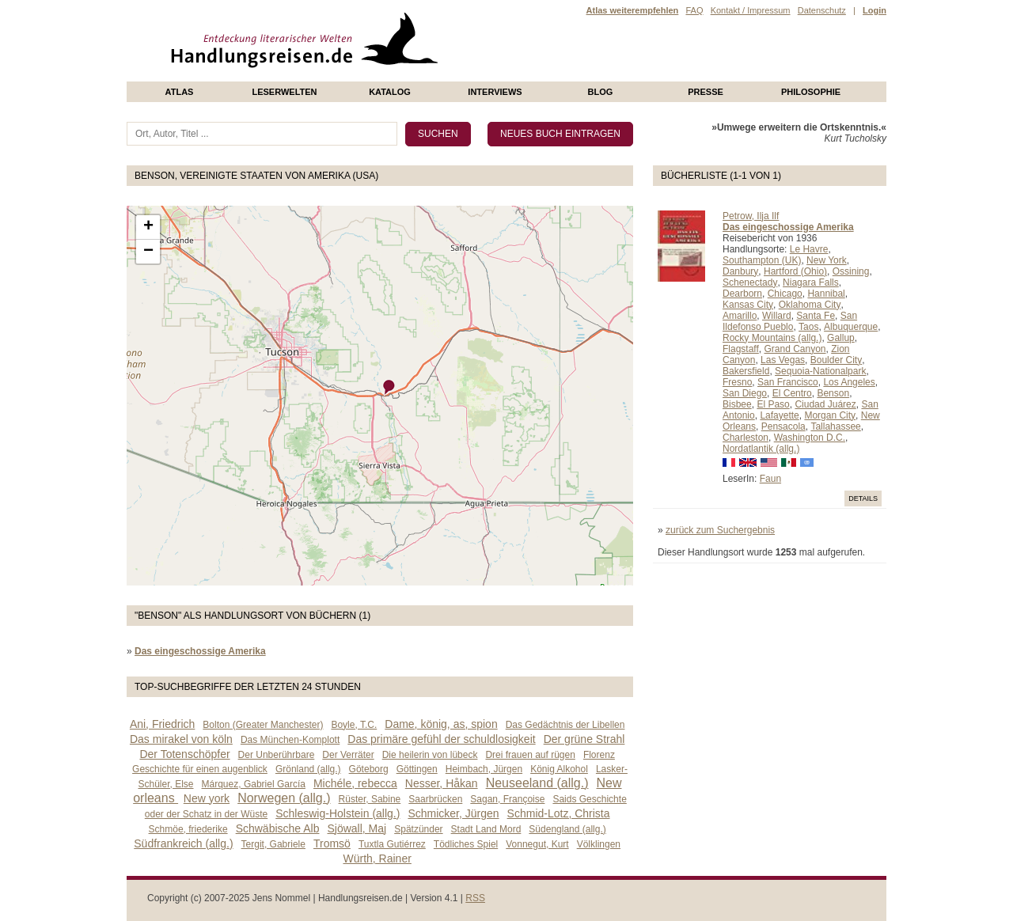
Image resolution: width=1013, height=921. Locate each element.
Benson (833, 393)
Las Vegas (783, 360)
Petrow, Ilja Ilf (751, 216)
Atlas (179, 92)
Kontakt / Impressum (751, 10)
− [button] (148, 251)
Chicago (785, 293)
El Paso (773, 404)
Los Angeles (849, 382)
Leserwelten (284, 92)
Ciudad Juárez (825, 404)
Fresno (737, 382)
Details (863, 498)
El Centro (792, 393)
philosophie (810, 92)
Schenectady (750, 282)
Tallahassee (835, 426)
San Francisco (787, 382)
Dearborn (742, 293)
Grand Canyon (794, 348)
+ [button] (148, 227)
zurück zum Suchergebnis (720, 530)
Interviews (495, 92)
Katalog (390, 92)
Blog (600, 92)
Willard (776, 315)
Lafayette (779, 415)
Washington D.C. (809, 437)
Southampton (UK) (762, 260)
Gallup (841, 337)
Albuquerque (851, 326)
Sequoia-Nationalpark (820, 371)
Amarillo (740, 315)
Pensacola (783, 426)
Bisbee (737, 404)
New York (826, 260)
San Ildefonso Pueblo (790, 321)
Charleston (745, 437)
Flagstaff (741, 348)
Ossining (851, 271)
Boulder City (836, 360)
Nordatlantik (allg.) (761, 448)
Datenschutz (822, 10)
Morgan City (830, 415)
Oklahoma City (810, 304)
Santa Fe (815, 315)
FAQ (694, 10)
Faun (770, 478)
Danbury (740, 271)
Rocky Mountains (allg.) (772, 337)
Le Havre (809, 249)
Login (874, 10)
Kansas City (748, 304)
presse (705, 92)
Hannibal (825, 293)
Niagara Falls (811, 282)
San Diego (745, 393)
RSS (475, 898)
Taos (808, 326)
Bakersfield (746, 371)
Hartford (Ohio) (795, 271)
